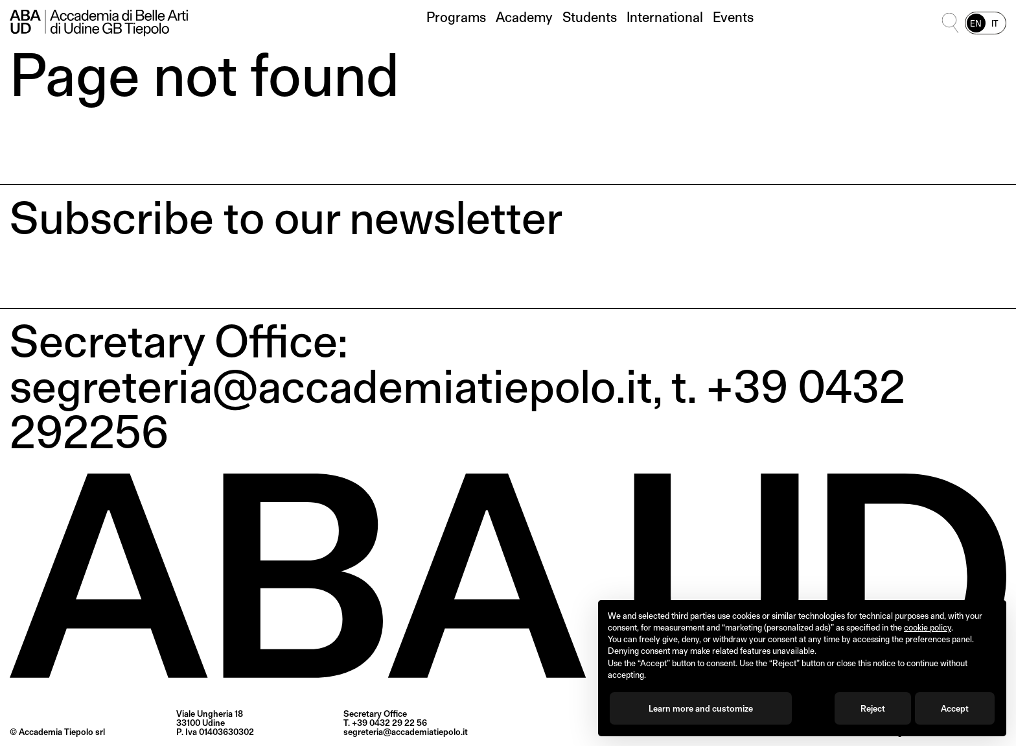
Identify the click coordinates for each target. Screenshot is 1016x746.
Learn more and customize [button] (701, 708)
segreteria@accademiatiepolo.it (405, 732)
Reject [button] (872, 708)
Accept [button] (955, 708)
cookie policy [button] (927, 627)
